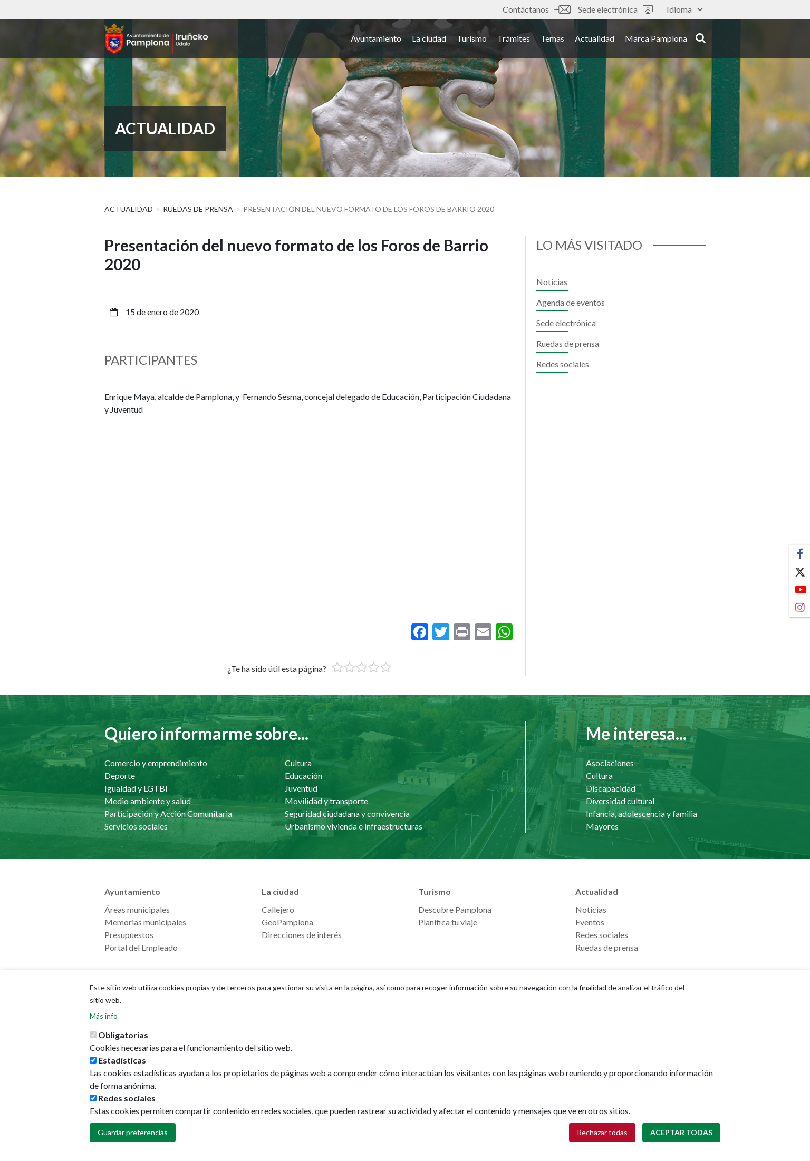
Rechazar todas (602, 1132)
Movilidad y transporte (326, 801)
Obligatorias (123, 1035)
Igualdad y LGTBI (136, 788)
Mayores (602, 826)
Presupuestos (128, 935)
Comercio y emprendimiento (155, 763)
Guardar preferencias (133, 1132)
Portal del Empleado (141, 947)
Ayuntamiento (376, 41)
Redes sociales (562, 364)
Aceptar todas (681, 1132)
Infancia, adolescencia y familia (641, 813)
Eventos (589, 922)
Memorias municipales (145, 922)
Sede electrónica (615, 9)
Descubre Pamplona (454, 909)
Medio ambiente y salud (147, 801)
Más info (104, 1015)
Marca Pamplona (656, 41)
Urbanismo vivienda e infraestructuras (353, 826)
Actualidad (594, 41)
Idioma (684, 9)
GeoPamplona (287, 922)
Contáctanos (536, 9)
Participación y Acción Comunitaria (168, 813)
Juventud (301, 788)
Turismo (472, 41)
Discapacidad (610, 788)
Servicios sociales (136, 826)
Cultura (298, 763)
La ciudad (429, 41)
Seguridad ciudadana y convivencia (347, 813)
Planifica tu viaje (447, 922)
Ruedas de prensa (198, 208)
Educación (303, 775)
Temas (552, 41)
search (701, 40)
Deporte (119, 775)
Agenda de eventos (570, 302)
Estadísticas (122, 1060)
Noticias (551, 282)
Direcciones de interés (302, 935)
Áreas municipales (137, 909)
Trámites (513, 41)
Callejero (278, 909)
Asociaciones (610, 763)
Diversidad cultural (620, 801)
